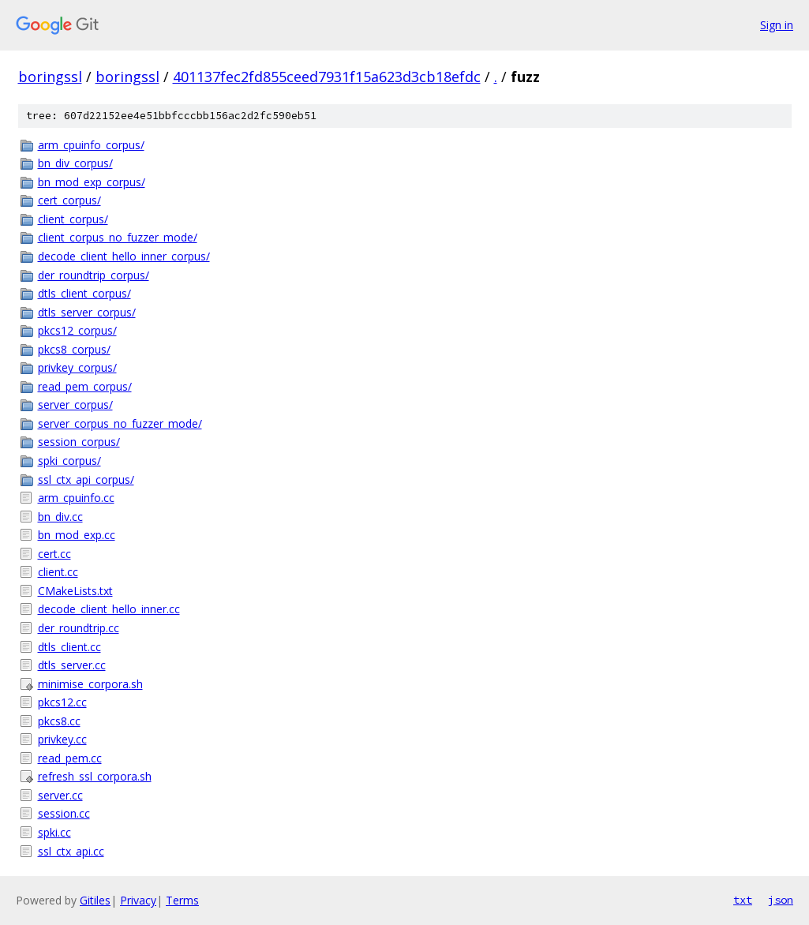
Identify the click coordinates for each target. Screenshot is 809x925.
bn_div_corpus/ (75, 162)
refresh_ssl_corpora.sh (95, 776)
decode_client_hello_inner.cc (109, 608)
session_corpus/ (79, 441)
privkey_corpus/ (77, 367)
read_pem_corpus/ (85, 386)
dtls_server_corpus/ (87, 312)
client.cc (58, 571)
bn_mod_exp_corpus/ (91, 181)
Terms (182, 900)
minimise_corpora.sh (90, 683)
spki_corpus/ (69, 460)
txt (742, 900)
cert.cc (54, 553)
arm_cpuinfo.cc (76, 497)
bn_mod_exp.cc (76, 534)
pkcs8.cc (59, 720)
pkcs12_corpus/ (77, 330)
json (780, 900)
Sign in (776, 24)
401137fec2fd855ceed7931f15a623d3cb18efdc (327, 76)
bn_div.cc (60, 516)
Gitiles (95, 900)
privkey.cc (62, 739)
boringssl (50, 76)
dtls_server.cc (72, 664)
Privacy (138, 900)
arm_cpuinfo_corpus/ (91, 144)
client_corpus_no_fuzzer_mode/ (117, 237)
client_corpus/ (73, 219)
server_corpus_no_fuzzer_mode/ (120, 423)
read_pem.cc (70, 758)
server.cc (60, 795)
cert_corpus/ (69, 200)
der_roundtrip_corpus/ (93, 275)
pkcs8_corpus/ (74, 349)
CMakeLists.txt (75, 590)
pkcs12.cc (62, 702)
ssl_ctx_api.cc (71, 851)
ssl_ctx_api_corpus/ (86, 479)
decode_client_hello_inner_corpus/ (124, 256)
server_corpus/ (75, 404)
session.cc (64, 813)
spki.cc (54, 832)
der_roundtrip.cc (78, 627)
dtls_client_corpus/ (84, 293)
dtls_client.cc (69, 646)
